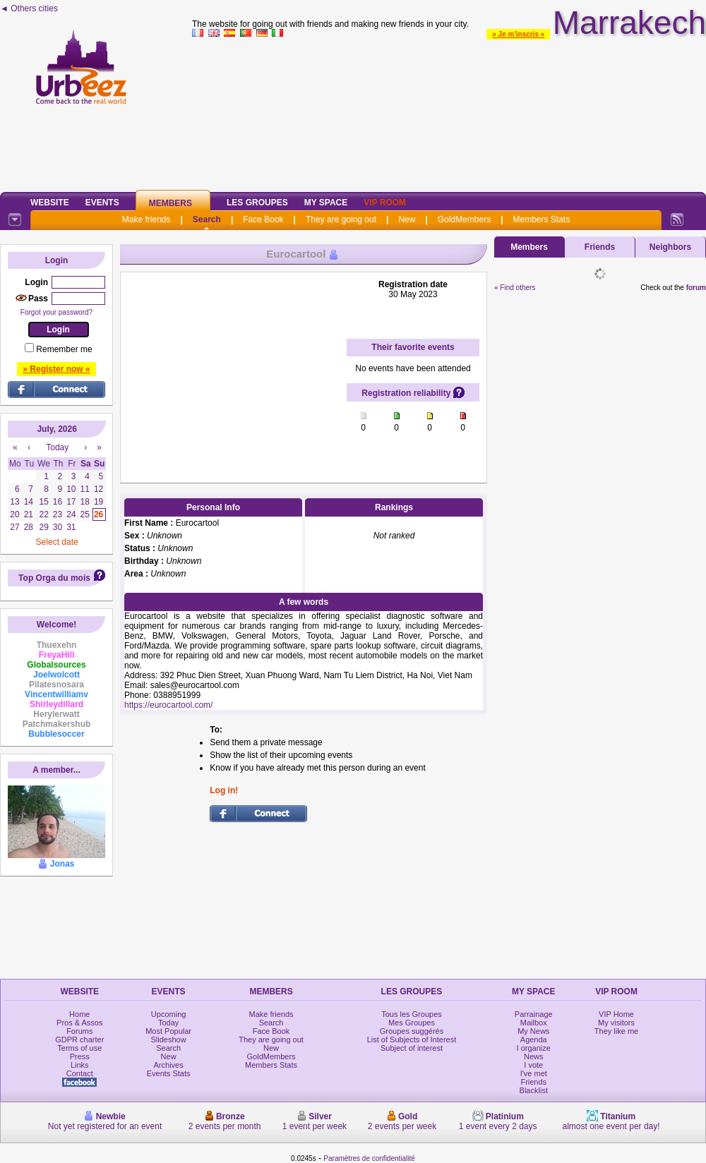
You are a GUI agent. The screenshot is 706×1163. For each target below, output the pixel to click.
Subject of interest (412, 1048)
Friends (600, 247)
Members (170, 203)
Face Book (263, 219)
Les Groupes (257, 202)
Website (49, 202)
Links (80, 1065)
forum (696, 287)
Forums (79, 1031)
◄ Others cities (29, 8)
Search (207, 219)
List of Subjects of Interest (412, 1039)
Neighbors (670, 247)
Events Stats (169, 1073)
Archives (169, 1065)
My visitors (616, 1022)
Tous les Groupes (411, 1014)
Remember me (64, 349)
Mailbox (533, 1022)
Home (79, 1014)
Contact (79, 1073)
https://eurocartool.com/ (168, 705)
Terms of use (79, 1048)
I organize (534, 1048)
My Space (326, 202)
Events (102, 202)
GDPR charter (79, 1039)
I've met (533, 1073)
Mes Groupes (411, 1022)
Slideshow (168, 1039)
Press (80, 1056)
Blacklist (534, 1090)
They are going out (341, 219)
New (406, 219)
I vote (533, 1065)
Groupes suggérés (412, 1031)
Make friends (146, 219)
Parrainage (534, 1014)
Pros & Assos (79, 1022)
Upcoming (168, 1014)
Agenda (533, 1039)
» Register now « (56, 369)
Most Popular (168, 1031)
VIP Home (616, 1014)
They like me (616, 1031)
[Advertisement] (449, 112)
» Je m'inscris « (518, 34)
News (534, 1056)
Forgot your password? (56, 312)
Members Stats (541, 219)
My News (533, 1031)
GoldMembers (464, 219)
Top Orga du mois (54, 578)
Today (168, 1022)
